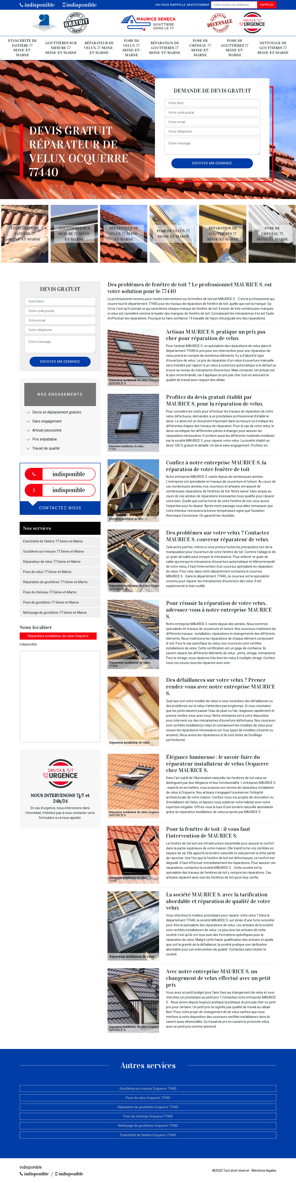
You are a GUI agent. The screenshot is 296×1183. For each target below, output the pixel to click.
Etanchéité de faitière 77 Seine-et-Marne (22, 47)
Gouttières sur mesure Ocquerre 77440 (148, 1088)
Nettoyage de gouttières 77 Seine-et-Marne (273, 48)
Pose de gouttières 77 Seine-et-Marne (235, 47)
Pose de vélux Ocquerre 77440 (148, 1098)
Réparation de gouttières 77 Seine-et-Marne (164, 48)
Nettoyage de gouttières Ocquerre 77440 (148, 1125)
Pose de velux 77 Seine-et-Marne (132, 47)
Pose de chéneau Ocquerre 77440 (148, 1116)
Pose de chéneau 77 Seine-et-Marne (200, 47)
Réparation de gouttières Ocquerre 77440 (148, 1107)
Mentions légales (264, 1170)
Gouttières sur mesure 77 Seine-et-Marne (61, 48)
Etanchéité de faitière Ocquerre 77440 (148, 1135)
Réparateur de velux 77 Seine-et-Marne (99, 48)
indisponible (37, 4)
